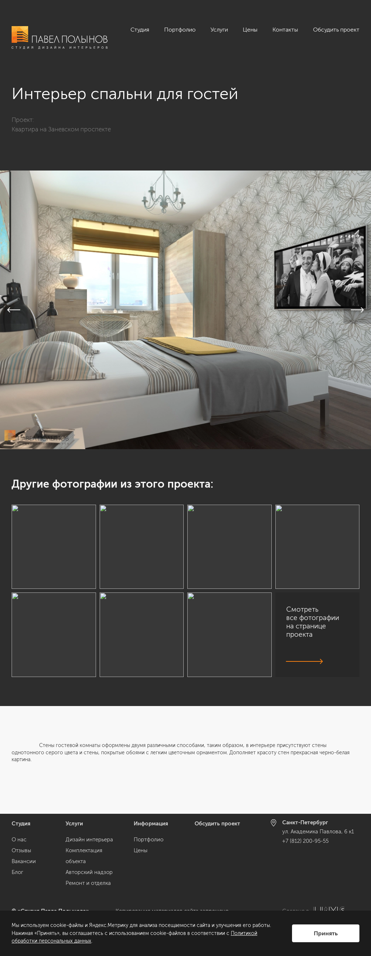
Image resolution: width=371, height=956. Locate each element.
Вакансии (24, 861)
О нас (19, 839)
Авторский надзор (89, 872)
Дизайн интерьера (89, 839)
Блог (17, 872)
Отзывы (21, 850)
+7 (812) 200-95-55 (305, 841)
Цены (250, 29)
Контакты (285, 29)
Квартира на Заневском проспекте (61, 129)
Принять (326, 933)
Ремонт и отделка (88, 883)
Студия (139, 29)
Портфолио (180, 29)
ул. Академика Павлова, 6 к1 (318, 832)
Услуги (219, 29)
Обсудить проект (336, 29)
